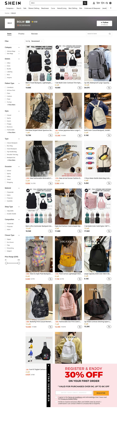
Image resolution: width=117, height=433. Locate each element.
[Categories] (10, 8)
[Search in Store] (99, 34)
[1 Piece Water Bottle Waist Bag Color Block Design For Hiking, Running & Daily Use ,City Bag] (97, 159)
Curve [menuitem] (53, 8)
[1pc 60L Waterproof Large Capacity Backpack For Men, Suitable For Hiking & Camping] (97, 63)
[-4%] (56, 131)
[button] (56, 3)
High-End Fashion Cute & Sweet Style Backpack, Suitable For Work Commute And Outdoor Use (68, 226)
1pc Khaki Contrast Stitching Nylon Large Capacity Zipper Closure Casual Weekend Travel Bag (97, 322)
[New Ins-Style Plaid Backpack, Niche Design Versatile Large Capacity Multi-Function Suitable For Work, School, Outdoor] (39, 254)
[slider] (6, 263)
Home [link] (7, 13)
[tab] (9, 33)
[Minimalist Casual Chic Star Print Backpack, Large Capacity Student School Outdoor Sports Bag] (68, 350)
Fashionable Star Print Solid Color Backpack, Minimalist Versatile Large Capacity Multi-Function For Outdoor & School (68, 322)
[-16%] (57, 322)
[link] (98, 3)
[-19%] (27, 178)
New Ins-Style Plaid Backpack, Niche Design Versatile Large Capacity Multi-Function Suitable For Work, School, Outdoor (39, 274)
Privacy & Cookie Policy (69, 399)
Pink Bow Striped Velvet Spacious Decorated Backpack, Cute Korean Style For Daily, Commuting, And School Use (39, 130)
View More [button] (11, 105)
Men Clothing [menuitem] (73, 8)
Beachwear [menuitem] (45, 8)
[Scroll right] (110, 8)
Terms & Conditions (75, 397)
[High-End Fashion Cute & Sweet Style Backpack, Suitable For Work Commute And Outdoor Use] (68, 206)
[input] (73, 393)
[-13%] (27, 274)
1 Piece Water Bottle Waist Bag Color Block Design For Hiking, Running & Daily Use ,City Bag (97, 178)
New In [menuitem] (19, 8)
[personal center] (94, 3)
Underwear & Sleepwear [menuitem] (92, 8)
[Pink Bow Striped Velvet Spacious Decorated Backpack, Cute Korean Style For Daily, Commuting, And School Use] (39, 111)
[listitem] (24, 25)
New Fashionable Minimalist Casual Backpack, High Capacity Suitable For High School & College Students (39, 178)
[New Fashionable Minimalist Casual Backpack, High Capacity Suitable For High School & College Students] (39, 159)
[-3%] (27, 370)
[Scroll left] (108, 8)
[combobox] (34, 41)
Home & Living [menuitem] (61, 8)
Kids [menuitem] (80, 8)
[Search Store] (110, 34)
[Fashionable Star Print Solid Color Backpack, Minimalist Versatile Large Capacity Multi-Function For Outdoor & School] (68, 302)
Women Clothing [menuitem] (33, 8)
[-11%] (57, 178)
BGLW (21, 21)
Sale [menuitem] (24, 8)
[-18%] (27, 322)
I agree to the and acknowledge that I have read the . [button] (82, 398)
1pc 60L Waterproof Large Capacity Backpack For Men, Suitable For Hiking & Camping (97, 83)
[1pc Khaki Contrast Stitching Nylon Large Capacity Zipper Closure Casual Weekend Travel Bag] (97, 302)
